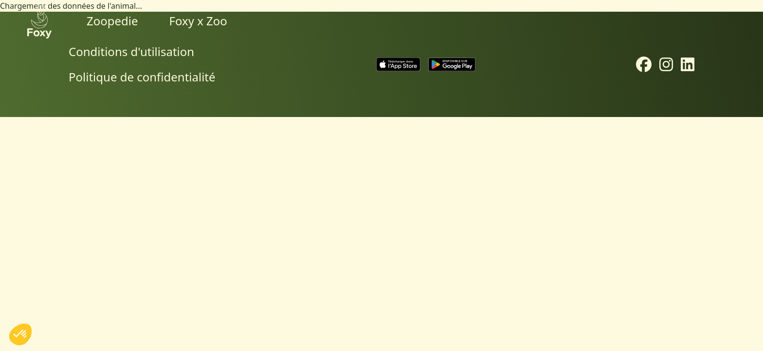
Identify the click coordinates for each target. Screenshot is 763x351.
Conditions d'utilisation (131, 51)
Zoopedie (112, 21)
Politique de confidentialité (142, 77)
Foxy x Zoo (198, 21)
